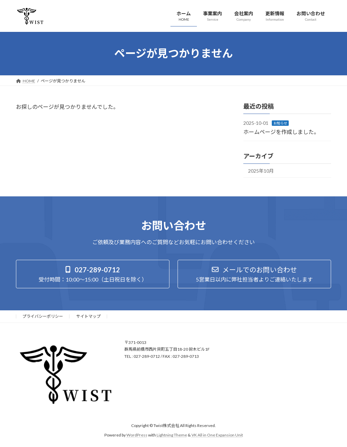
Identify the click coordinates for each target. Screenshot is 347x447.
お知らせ (280, 123)
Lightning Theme (172, 435)
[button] (92, 274)
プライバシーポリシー (42, 316)
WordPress (136, 435)
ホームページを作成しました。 (281, 131)
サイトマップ (88, 316)
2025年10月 (261, 171)
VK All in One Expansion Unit (217, 435)
